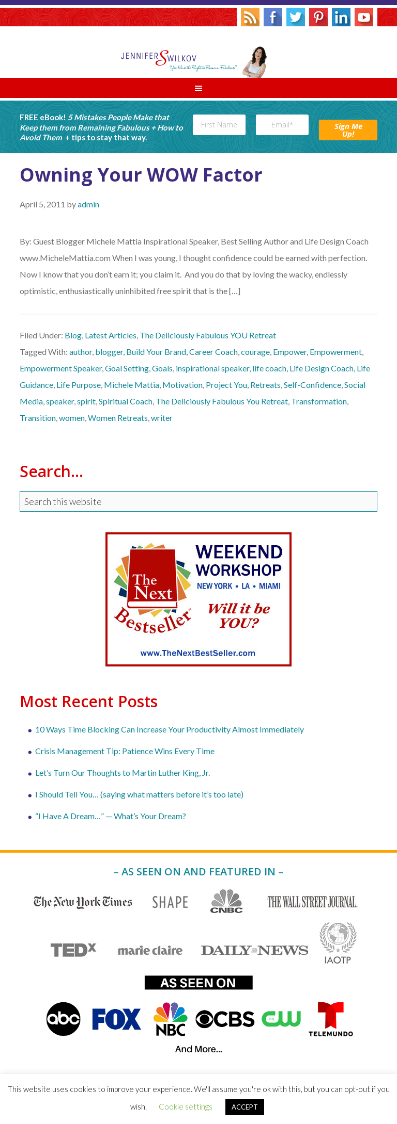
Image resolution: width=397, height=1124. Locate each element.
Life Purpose (78, 384)
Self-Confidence (312, 384)
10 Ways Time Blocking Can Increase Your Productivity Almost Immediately (169, 729)
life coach (269, 368)
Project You (226, 384)
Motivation (182, 384)
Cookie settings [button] (185, 1106)
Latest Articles (110, 335)
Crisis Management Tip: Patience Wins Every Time (125, 751)
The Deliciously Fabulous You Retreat (222, 401)
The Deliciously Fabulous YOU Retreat (208, 335)
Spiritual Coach (125, 401)
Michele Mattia (131, 384)
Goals (162, 368)
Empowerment (336, 351)
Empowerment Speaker (61, 368)
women (72, 417)
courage (255, 351)
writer (162, 417)
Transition (38, 417)
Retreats (265, 384)
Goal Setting (127, 368)
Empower (290, 351)
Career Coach (213, 351)
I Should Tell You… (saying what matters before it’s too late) (139, 794)
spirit (86, 401)
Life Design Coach (321, 368)
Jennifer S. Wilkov (198, 52)
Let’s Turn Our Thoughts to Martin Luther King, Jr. (122, 772)
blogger (109, 351)
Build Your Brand (156, 351)
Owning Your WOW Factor (141, 174)
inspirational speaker (212, 368)
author (80, 351)
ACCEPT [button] (245, 1107)
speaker (60, 401)
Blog (73, 335)
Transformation (319, 401)
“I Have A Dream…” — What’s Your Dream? (110, 816)
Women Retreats (118, 417)
